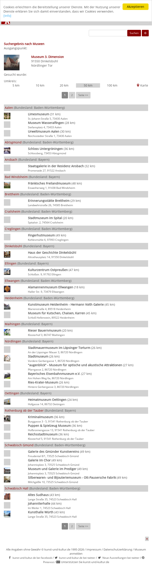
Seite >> (83, 95)
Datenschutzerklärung (117, 549)
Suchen (134, 33)
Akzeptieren (135, 7)
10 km (40, 85)
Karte (142, 85)
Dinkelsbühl (49, 61)
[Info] (7, 16)
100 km (112, 85)
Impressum (93, 549)
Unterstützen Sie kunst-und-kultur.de (85, 562)
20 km (64, 85)
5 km (16, 85)
